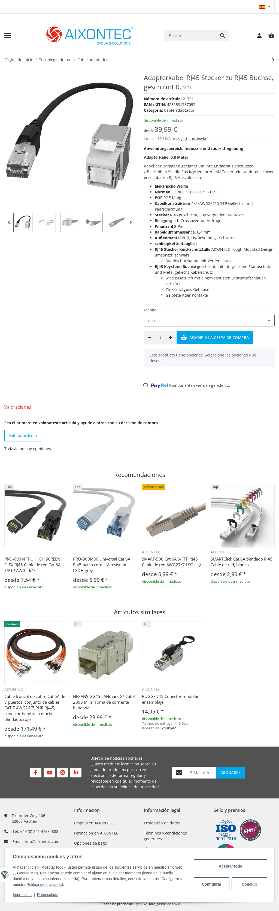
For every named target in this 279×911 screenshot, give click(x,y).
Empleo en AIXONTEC (93, 822)
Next (130, 222)
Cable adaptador (179, 110)
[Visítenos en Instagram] (62, 772)
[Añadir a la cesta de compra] (214, 337)
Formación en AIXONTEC (96, 833)
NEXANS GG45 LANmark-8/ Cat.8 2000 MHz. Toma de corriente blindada (104, 702)
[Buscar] (190, 35)
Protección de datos (162, 822)
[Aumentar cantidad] (170, 337)
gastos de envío (193, 138)
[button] (265, 7)
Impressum (22, 894)
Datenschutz (48, 894)
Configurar (211, 884)
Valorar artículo (23, 435)
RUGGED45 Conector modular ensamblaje (170, 699)
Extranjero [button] (168, 728)
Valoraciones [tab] (17, 407)
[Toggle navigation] (7, 35)
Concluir (249, 884)
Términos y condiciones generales (165, 835)
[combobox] (209, 320)
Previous (8, 222)
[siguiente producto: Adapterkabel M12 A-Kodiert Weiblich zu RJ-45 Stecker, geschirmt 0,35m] (273, 60)
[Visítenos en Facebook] (35, 772)
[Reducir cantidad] (149, 337)
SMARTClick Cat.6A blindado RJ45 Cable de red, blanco (241, 561)
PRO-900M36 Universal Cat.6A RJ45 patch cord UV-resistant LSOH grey (101, 564)
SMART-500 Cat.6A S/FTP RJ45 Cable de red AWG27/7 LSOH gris (173, 561)
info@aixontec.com (42, 841)
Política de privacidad (139, 786)
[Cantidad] (160, 337)
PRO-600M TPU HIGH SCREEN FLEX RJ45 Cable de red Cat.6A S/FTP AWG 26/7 (32, 564)
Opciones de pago (90, 843)
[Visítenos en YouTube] (49, 772)
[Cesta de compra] (269, 35)
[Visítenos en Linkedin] (75, 772)
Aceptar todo (230, 866)
